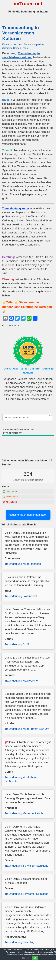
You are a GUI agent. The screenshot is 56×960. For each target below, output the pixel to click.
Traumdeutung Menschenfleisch (24, 813)
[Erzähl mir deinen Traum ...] (27, 417)
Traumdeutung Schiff (17, 644)
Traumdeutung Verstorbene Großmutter (21, 779)
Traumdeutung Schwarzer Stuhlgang (26, 865)
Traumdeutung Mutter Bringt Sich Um (27, 728)
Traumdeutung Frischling (19, 942)
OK (35, 958)
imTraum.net (28, 3)
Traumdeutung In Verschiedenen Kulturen (20, 33)
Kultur (17, 325)
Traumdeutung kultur (15, 208)
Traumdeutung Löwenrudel (21, 596)
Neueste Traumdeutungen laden (28, 514)
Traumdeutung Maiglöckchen (22, 680)
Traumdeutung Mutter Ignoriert (23, 563)
